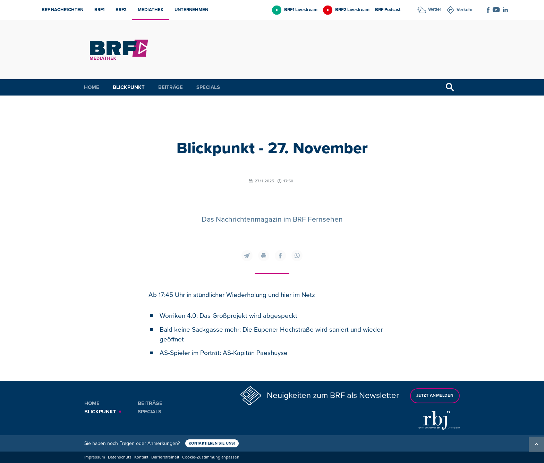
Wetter (434, 9)
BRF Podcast (387, 10)
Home (91, 87)
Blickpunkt (129, 87)
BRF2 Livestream (352, 10)
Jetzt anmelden (434, 395)
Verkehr (465, 10)
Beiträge (170, 87)
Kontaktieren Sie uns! (212, 443)
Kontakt (141, 457)
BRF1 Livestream (300, 10)
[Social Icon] (488, 10)
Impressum (94, 457)
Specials (208, 87)
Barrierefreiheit (165, 457)
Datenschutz (119, 457)
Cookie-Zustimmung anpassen (210, 457)
